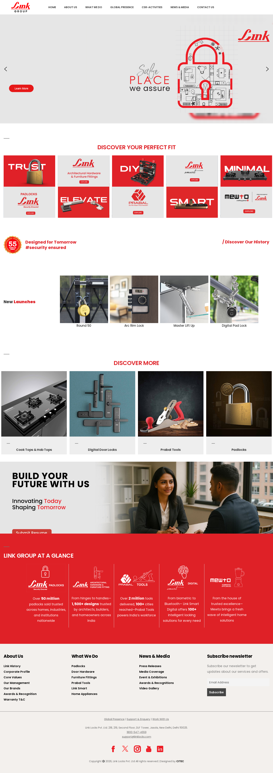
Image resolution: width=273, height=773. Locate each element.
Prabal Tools (171, 449)
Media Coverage (151, 672)
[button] (136, 68)
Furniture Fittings (84, 677)
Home (52, 7)
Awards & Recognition (20, 694)
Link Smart (79, 688)
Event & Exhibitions (153, 677)
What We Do (93, 7)
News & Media (180, 7)
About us (70, 7)
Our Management (17, 683)
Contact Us (205, 7)
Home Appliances (84, 694)
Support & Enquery (138, 719)
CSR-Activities (152, 7)
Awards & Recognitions (156, 683)
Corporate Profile (17, 672)
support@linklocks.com (136, 736)
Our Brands (12, 688)
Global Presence (122, 7)
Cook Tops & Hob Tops (34, 449)
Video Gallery (149, 688)
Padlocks (239, 449)
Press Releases (150, 666)
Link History (12, 666)
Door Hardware (83, 672)
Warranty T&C (14, 699)
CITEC (180, 761)
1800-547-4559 (136, 732)
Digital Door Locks (102, 449)
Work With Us (160, 719)
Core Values (13, 677)
